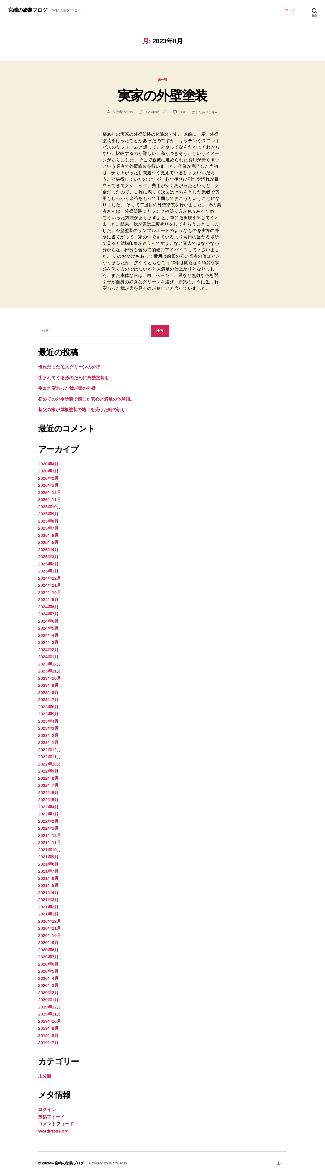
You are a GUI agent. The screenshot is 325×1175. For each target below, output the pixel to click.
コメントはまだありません (198, 112)
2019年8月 (48, 1035)
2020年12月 (49, 921)
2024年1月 (48, 656)
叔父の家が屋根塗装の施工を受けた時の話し (82, 409)
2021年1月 (48, 914)
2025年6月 (48, 535)
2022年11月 (49, 756)
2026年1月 (48, 485)
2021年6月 (48, 878)
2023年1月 (48, 742)
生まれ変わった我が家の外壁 (67, 388)
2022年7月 (48, 785)
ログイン (47, 1109)
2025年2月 (48, 564)
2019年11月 (49, 1014)
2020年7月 (48, 956)
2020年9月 (48, 942)
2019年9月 (48, 1028)
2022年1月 (48, 828)
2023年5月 (48, 713)
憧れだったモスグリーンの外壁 (69, 367)
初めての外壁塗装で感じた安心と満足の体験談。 (86, 399)
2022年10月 (49, 764)
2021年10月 (49, 849)
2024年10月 (49, 592)
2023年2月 (48, 735)
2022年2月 (48, 821)
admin (128, 112)
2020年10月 (49, 935)
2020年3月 (48, 985)
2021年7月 (48, 871)
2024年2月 (48, 649)
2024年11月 (49, 585)
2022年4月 (48, 806)
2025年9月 (48, 513)
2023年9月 (48, 685)
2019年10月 (49, 1021)
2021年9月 (48, 856)
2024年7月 (48, 613)
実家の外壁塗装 (162, 95)
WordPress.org (53, 1131)
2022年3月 (48, 814)
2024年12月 (49, 578)
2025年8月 (48, 521)
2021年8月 (48, 864)
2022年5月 (48, 799)
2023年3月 (48, 728)
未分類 (162, 79)
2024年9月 (48, 599)
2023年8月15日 (155, 112)
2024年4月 (48, 635)
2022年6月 (48, 792)
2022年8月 (48, 778)
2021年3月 (48, 899)
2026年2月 (48, 478)
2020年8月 (48, 949)
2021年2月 (48, 906)
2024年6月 (48, 621)
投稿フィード (51, 1116)
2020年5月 (48, 971)
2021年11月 (49, 842)
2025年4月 (48, 549)
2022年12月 (49, 749)
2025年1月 (48, 571)
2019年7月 (48, 1042)
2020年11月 (49, 928)
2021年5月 (48, 885)
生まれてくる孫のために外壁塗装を (73, 377)
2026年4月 (48, 463)
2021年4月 (48, 892)
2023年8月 (48, 692)
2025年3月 (48, 556)
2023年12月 (49, 664)
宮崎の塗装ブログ (27, 10)
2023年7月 (48, 699)
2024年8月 (48, 606)
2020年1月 (48, 999)
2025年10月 (49, 506)
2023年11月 (49, 671)
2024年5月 (48, 628)
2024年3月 (48, 642)
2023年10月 (49, 678)
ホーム (289, 10)
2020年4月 (48, 978)
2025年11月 (49, 499)
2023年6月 (48, 706)
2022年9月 (48, 771)
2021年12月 (49, 835)
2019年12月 (49, 1007)
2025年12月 (49, 492)
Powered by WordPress (108, 1163)
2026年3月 (48, 471)
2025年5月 (48, 542)
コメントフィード (56, 1123)
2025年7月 (48, 528)
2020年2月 (48, 992)
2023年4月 (48, 721)
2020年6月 (48, 964)
